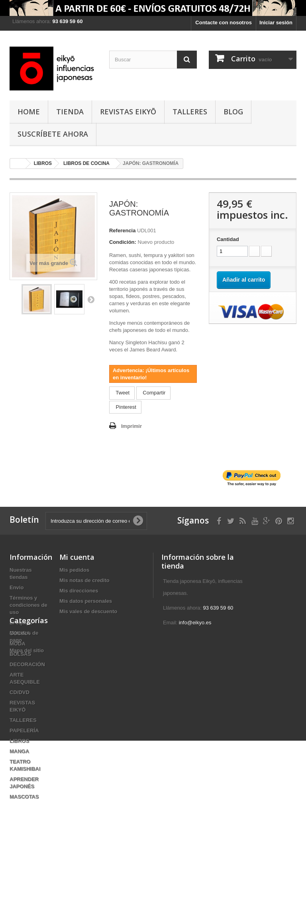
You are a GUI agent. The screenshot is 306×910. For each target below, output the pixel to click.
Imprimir (131, 426)
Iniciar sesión (275, 22)
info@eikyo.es (195, 623)
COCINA (20, 696)
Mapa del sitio (27, 650)
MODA (18, 707)
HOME (29, 111)
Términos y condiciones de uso (28, 605)
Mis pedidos (74, 570)
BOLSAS (20, 717)
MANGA (19, 814)
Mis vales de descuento (88, 611)
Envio (17, 587)
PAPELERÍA (24, 793)
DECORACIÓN (27, 727)
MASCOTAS (24, 860)
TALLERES (190, 111)
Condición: (122, 242)
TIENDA (70, 111)
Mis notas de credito (84, 580)
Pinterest (125, 407)
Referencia (122, 230)
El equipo (21, 623)
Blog (233, 111)
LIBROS (19, 804)
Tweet (121, 393)
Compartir (153, 393)
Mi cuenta (76, 557)
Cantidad (228, 239)
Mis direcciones (78, 591)
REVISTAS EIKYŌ (128, 111)
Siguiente (91, 299)
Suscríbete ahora (53, 134)
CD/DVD (19, 755)
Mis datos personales (85, 601)
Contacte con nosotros (223, 22)
